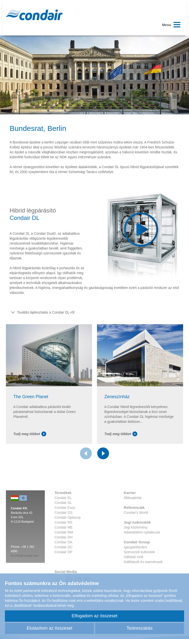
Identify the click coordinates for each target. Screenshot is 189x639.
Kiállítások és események (143, 562)
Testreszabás (139, 628)
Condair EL (63, 498)
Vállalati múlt (133, 557)
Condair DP (63, 552)
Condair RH (64, 537)
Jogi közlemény (136, 527)
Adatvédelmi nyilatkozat (142, 532)
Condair (34, 14)
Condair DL (63, 503)
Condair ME (64, 527)
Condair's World (136, 513)
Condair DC (64, 547)
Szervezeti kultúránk (139, 552)
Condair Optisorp (68, 517)
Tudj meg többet (29, 433)
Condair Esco (65, 508)
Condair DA (63, 542)
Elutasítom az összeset (49, 628)
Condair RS (63, 522)
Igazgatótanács (135, 547)
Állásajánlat (133, 498)
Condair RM (64, 532)
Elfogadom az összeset (94, 615)
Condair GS (64, 513)
